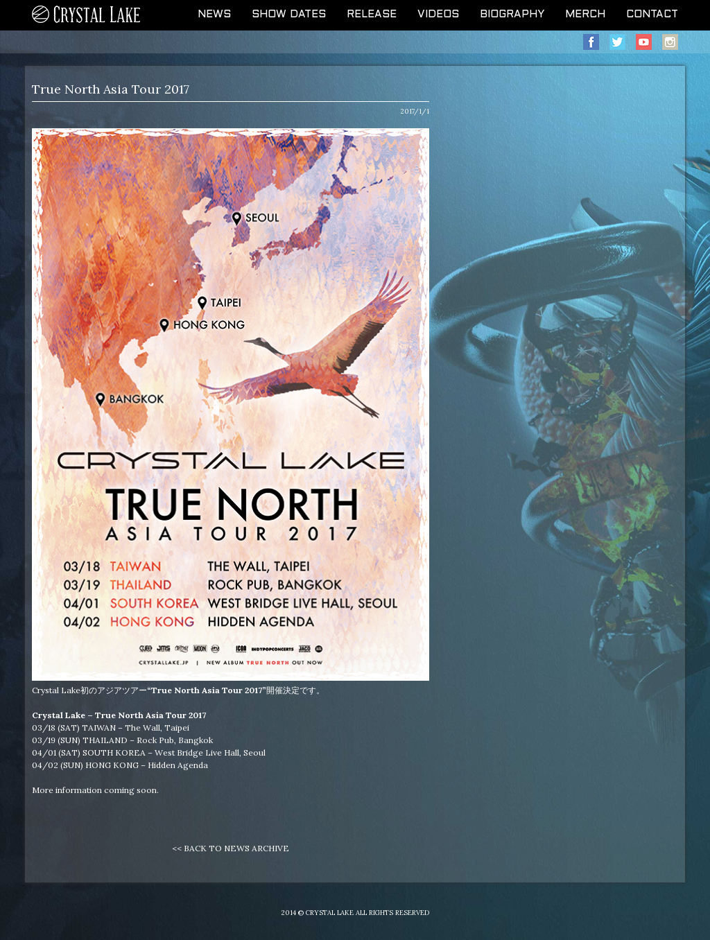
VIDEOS (438, 14)
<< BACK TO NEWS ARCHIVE (230, 848)
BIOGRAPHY (512, 14)
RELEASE (372, 14)
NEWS (214, 14)
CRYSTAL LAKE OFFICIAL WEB (86, 15)
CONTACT (652, 14)
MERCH (585, 14)
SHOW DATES (289, 14)
